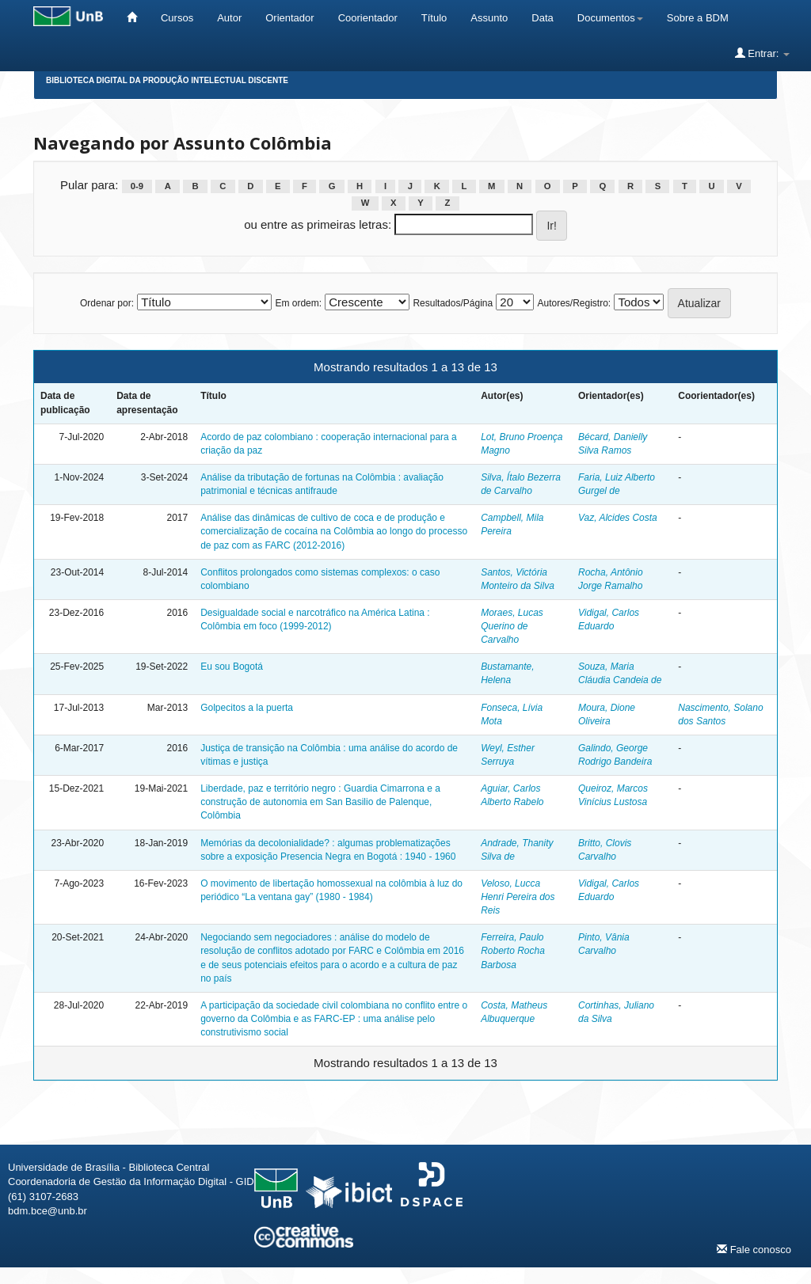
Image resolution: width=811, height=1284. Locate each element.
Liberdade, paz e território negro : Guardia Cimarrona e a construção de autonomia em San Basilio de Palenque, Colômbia (320, 802)
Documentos (610, 18)
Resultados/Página (453, 303)
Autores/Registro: (574, 303)
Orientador (289, 18)
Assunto (489, 18)
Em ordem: (298, 303)
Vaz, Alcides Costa (617, 517)
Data (542, 18)
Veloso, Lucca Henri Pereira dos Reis (517, 897)
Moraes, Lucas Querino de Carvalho (512, 626)
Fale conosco (754, 1249)
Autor (229, 18)
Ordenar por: (107, 303)
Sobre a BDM (698, 18)
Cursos (177, 18)
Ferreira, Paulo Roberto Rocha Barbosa (513, 951)
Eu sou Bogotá (231, 666)
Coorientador (368, 18)
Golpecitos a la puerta (246, 707)
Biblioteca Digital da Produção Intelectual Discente (167, 80)
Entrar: (762, 53)
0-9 (137, 186)
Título (434, 18)
